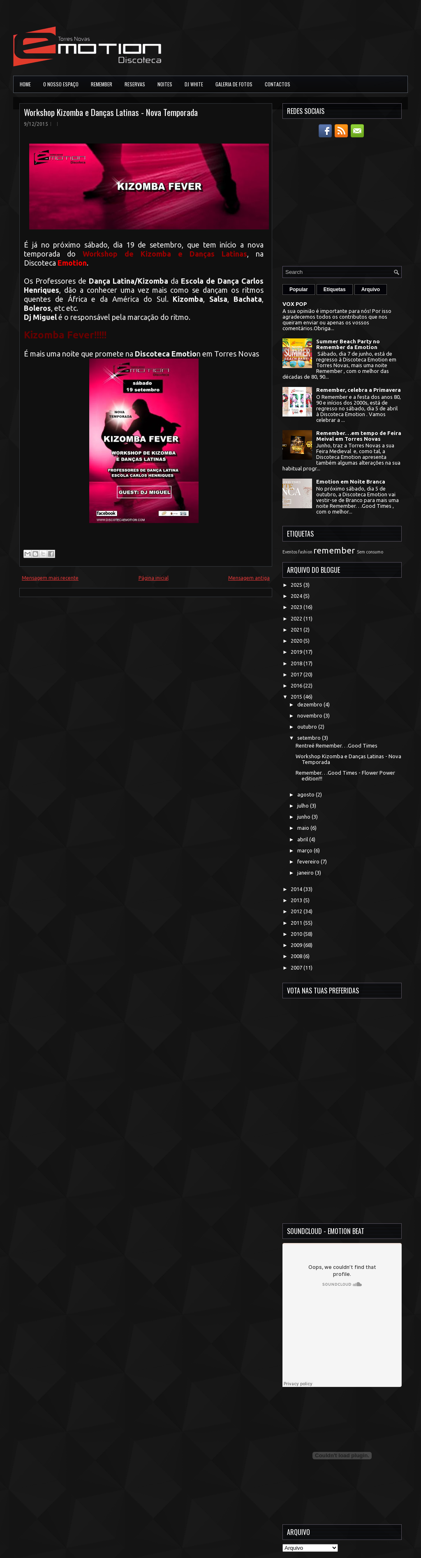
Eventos (289, 551)
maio (303, 828)
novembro (310, 715)
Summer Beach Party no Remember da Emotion (348, 344)
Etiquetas (335, 289)
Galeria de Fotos (233, 84)
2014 (297, 889)
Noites (164, 84)
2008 (297, 956)
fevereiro (309, 861)
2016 (297, 685)
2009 (297, 945)
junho (304, 817)
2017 (297, 674)
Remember (101, 84)
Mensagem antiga (249, 578)
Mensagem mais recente (50, 578)
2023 (297, 607)
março (305, 850)
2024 (297, 596)
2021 (297, 629)
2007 (297, 967)
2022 (297, 618)
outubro (307, 726)
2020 (297, 641)
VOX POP (294, 304)
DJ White (194, 84)
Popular (298, 289)
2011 (297, 923)
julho (303, 805)
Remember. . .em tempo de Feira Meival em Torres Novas (358, 436)
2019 (297, 652)
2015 (297, 696)
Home (25, 84)
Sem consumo (370, 551)
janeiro (306, 872)
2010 (297, 934)
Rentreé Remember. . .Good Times (336, 745)
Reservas (135, 84)
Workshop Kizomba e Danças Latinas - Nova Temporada (111, 112)
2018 (297, 663)
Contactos (277, 84)
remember (334, 550)
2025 (297, 585)
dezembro (310, 704)
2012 (297, 911)
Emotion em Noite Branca (350, 481)
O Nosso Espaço (61, 84)
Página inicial (154, 578)
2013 (297, 900)
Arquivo (370, 289)
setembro (309, 738)
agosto (306, 794)
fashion (305, 551)
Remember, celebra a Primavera (358, 390)
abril (303, 839)
